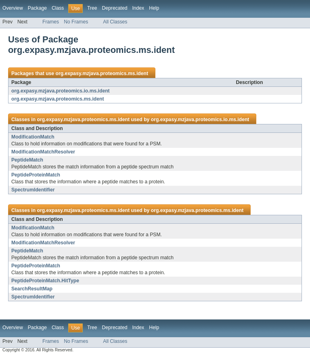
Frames (50, 22)
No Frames (76, 22)
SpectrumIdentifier (32, 190)
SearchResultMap (31, 289)
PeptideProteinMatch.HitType (45, 281)
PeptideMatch (27, 160)
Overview (12, 8)
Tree (92, 8)
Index (138, 8)
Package (37, 8)
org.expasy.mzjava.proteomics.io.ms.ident (60, 91)
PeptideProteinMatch (35, 175)
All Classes (115, 22)
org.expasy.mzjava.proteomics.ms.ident (101, 73)
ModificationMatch (32, 137)
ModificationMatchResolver (43, 152)
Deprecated (115, 8)
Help (154, 8)
